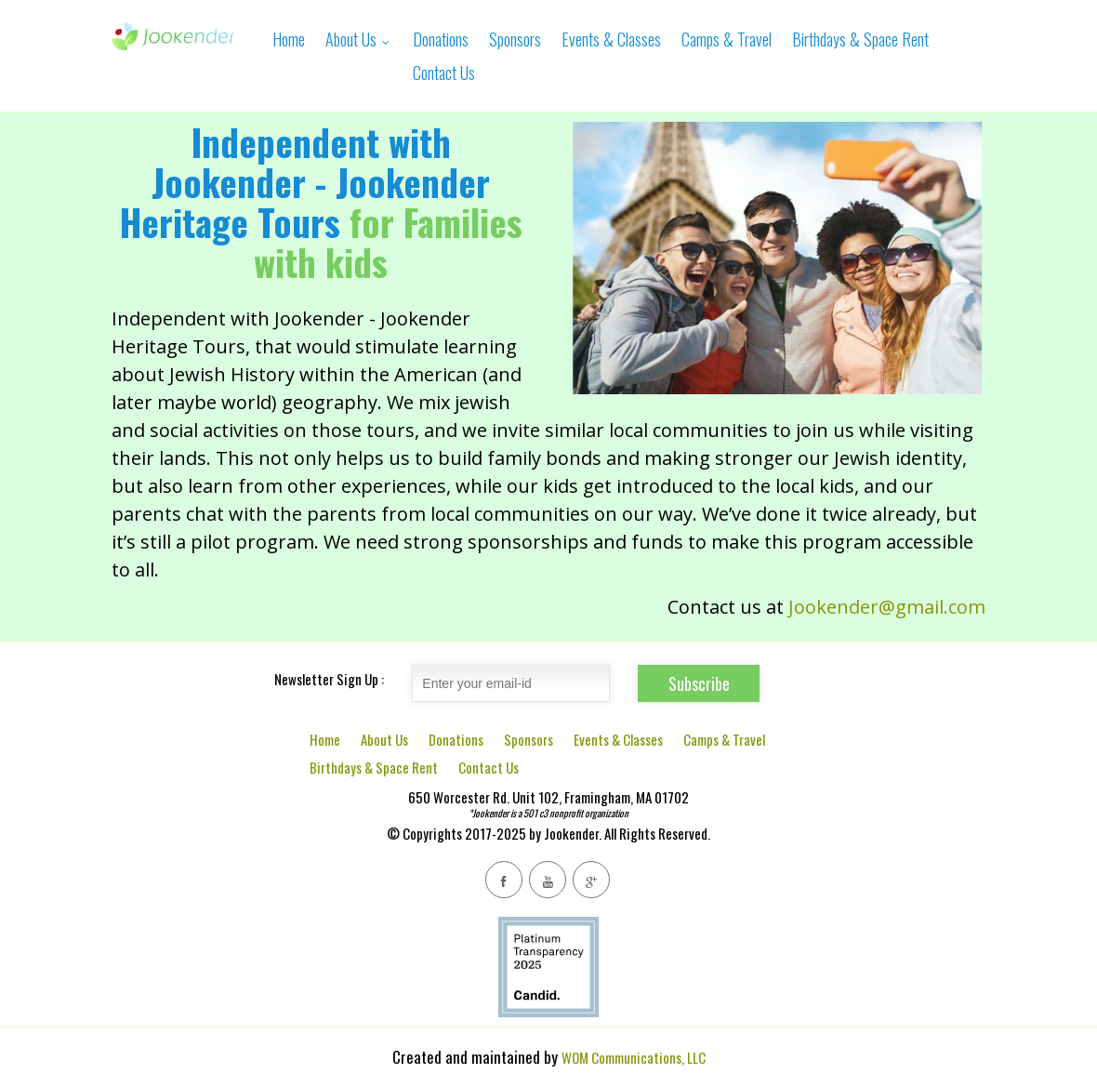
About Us (358, 39)
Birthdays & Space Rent (860, 39)
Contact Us (444, 72)
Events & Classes (611, 39)
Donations (441, 39)
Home (288, 39)
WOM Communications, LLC (634, 1057)
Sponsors (515, 39)
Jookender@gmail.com (886, 606)
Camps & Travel (726, 39)
